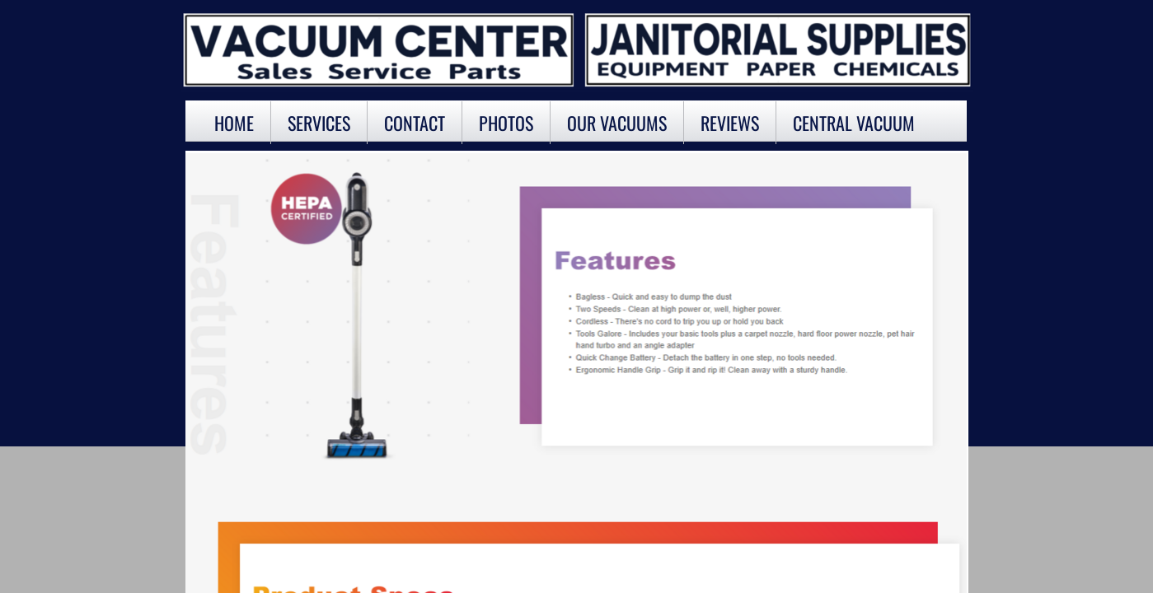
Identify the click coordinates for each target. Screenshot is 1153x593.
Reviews (730, 123)
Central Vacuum (854, 123)
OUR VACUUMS (617, 123)
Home (234, 123)
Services (319, 123)
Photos (506, 123)
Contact (414, 123)
